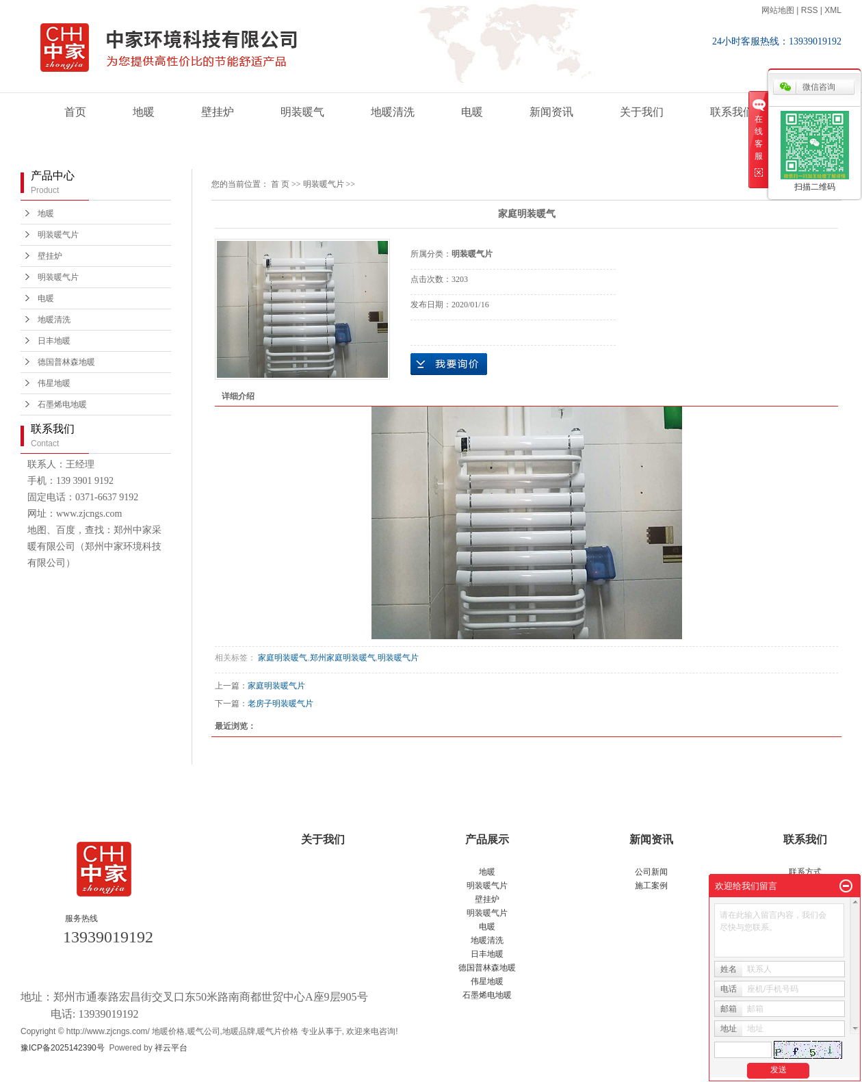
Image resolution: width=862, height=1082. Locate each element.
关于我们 (642, 112)
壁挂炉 (217, 112)
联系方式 (805, 872)
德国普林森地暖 (66, 362)
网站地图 (777, 10)
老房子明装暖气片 (280, 703)
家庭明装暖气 (281, 657)
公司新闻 (651, 872)
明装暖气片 (58, 235)
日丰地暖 (54, 341)
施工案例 (651, 885)
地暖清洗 (393, 112)
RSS (809, 10)
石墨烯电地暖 (62, 404)
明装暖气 (302, 112)
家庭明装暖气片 (276, 686)
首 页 (280, 184)
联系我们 (732, 112)
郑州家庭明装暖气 (343, 657)
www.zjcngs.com (89, 513)
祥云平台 (171, 1048)
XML (832, 10)
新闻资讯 (551, 112)
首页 (75, 112)
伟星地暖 (54, 383)
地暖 (144, 112)
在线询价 (448, 364)
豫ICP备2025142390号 (63, 1048)
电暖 (472, 112)
